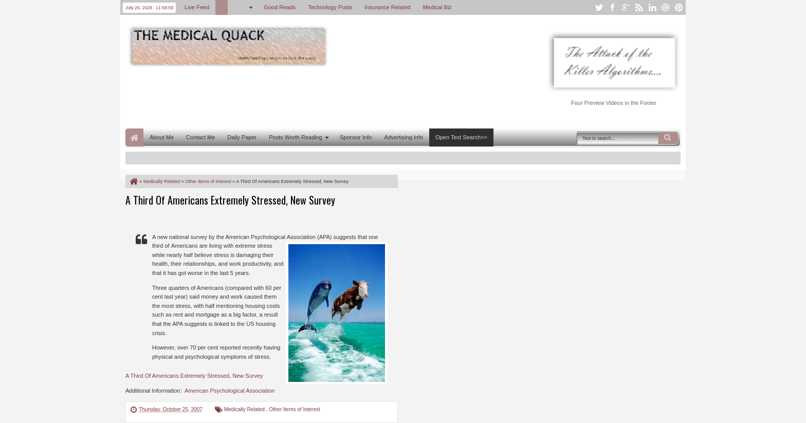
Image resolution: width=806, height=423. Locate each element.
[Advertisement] (312, 96)
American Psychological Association (229, 391)
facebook (612, 7)
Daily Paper (242, 137)
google (625, 7)
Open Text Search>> (461, 137)
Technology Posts (330, 7)
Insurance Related (387, 7)
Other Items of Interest (294, 409)
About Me (162, 137)
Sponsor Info (356, 137)
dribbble (665, 7)
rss (639, 7)
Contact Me (200, 137)
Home (134, 137)
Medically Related (245, 409)
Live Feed (197, 7)
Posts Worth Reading (295, 137)
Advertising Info (403, 137)
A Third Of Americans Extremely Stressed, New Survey (230, 200)
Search (668, 138)
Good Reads (280, 7)
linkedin (652, 7)
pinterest (679, 7)
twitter (599, 7)
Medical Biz (437, 7)
